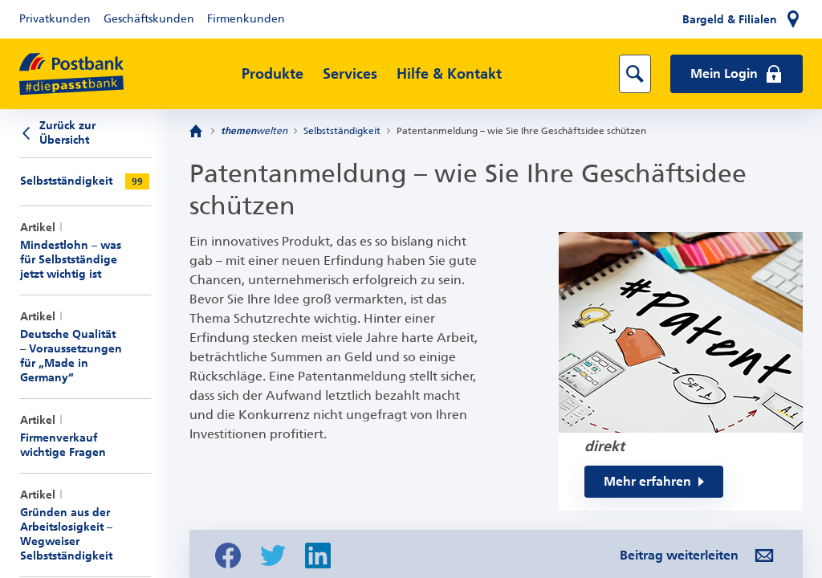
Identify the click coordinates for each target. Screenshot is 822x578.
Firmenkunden (246, 19)
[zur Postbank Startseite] (71, 74)
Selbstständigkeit (341, 130)
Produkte (272, 74)
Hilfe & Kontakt (449, 74)
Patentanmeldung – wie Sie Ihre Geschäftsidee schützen (521, 130)
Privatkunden (55, 19)
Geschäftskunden (149, 19)
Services (350, 74)
